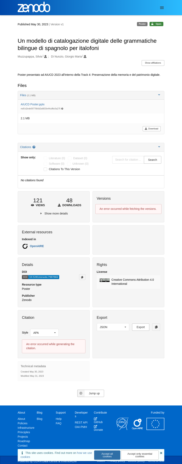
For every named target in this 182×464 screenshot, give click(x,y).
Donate (98, 428)
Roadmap (24, 441)
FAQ (58, 423)
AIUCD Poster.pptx (33, 104)
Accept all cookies (107, 455)
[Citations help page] (34, 147)
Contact (22, 445)
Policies (22, 423)
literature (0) (57, 158)
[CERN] (122, 429)
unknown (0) (80, 163)
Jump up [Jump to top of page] (88, 393)
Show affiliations (153, 63)
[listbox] (44, 333)
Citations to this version (64, 169)
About (21, 418)
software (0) (56, 163)
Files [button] (90, 95)
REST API (81, 422)
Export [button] (141, 327)
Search (152, 159)
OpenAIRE (37, 246)
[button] (128, 282)
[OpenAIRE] (137, 429)
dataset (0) (80, 158)
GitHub (98, 420)
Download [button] (151, 128)
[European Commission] (155, 429)
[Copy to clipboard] (82, 277)
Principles (24, 432)
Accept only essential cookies (139, 455)
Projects (23, 436)
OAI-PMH (81, 427)
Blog (39, 418)
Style (25, 332)
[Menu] (162, 8)
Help (59, 418)
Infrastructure (26, 427)
